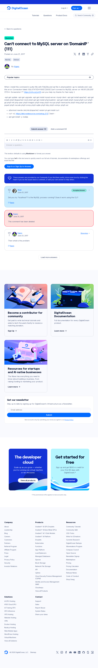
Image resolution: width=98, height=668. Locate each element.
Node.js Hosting (10, 627)
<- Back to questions (12, 29)
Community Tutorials (73, 527)
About (6, 527)
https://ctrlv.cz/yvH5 (32, 92)
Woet (19, 190)
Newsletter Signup (72, 556)
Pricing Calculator (72, 566)
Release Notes (71, 573)
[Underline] (12, 140)
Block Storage (40, 563)
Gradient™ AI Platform (42, 536)
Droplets (38, 540)
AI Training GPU (10, 608)
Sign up (77, 8)
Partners (7, 543)
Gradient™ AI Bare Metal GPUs (46, 530)
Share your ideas (41, 614)
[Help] (91, 140)
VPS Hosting (8, 614)
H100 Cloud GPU (10, 604)
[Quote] (35, 140)
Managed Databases (42, 556)
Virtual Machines (10, 637)
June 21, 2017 (23, 192)
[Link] (16, 140)
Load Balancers (40, 553)
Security (7, 563)
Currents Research (73, 540)
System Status (40, 611)
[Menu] (89, 8)
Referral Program (10, 546)
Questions (47, 15)
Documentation (71, 569)
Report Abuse (40, 608)
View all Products (41, 591)
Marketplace (70, 560)
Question (9, 38)
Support (38, 601)
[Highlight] (21, 140)
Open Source (71, 553)
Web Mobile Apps (10, 631)
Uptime (37, 573)
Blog (6, 533)
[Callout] (37, 140)
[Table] (39, 140)
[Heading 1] (23, 140)
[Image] (18, 140)
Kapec (16, 66)
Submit (49, 415)
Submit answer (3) (38, 129)
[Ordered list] (32, 140)
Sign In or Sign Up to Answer (19, 166)
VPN (6, 621)
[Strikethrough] (14, 140)
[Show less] (89, 190)
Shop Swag (70, 579)
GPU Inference (9, 611)
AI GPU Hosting (9, 601)
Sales (37, 604)
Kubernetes (39, 543)
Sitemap (33, 652)
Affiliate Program (10, 550)
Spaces (38, 560)
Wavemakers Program (74, 546)
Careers (7, 536)
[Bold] (7, 140)
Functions (38, 546)
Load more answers (49, 257)
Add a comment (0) (59, 129)
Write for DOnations (73, 536)
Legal (6, 556)
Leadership (8, 530)
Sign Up (12, 331)
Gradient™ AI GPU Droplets (44, 527)
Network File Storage (43, 566)
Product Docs (61, 15)
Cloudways (39, 587)
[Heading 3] (28, 140)
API (36, 569)
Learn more (60, 331)
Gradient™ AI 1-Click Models (45, 533)
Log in (64, 8)
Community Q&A (72, 530)
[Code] (41, 140)
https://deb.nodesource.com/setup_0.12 (32, 114)
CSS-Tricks (70, 533)
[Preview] (88, 140)
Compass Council (72, 550)
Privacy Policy (68, 420)
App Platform (40, 550)
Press (6, 553)
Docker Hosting (10, 624)
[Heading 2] (25, 140)
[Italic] (9, 140)
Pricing (68, 563)
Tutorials (35, 15)
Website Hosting (10, 618)
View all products (28, 480)
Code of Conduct (72, 576)
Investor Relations (10, 566)
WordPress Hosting (11, 634)
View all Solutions (10, 641)
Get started (70, 480)
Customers (8, 540)
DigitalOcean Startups (74, 543)
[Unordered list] (30, 140)
